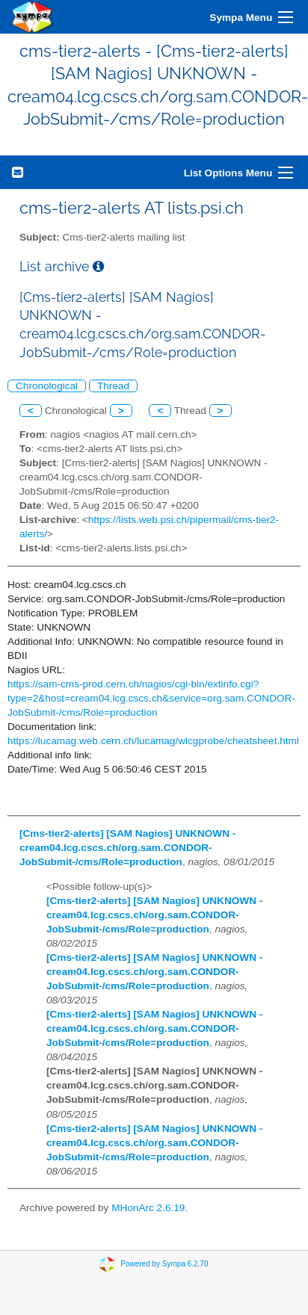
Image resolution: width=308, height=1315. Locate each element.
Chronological (47, 386)
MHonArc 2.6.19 (148, 1207)
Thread (113, 386)
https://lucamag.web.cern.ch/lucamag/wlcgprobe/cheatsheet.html (153, 740)
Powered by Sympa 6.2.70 (164, 1264)
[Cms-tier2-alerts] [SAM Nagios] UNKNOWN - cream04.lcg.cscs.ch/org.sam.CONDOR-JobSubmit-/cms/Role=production (127, 847)
